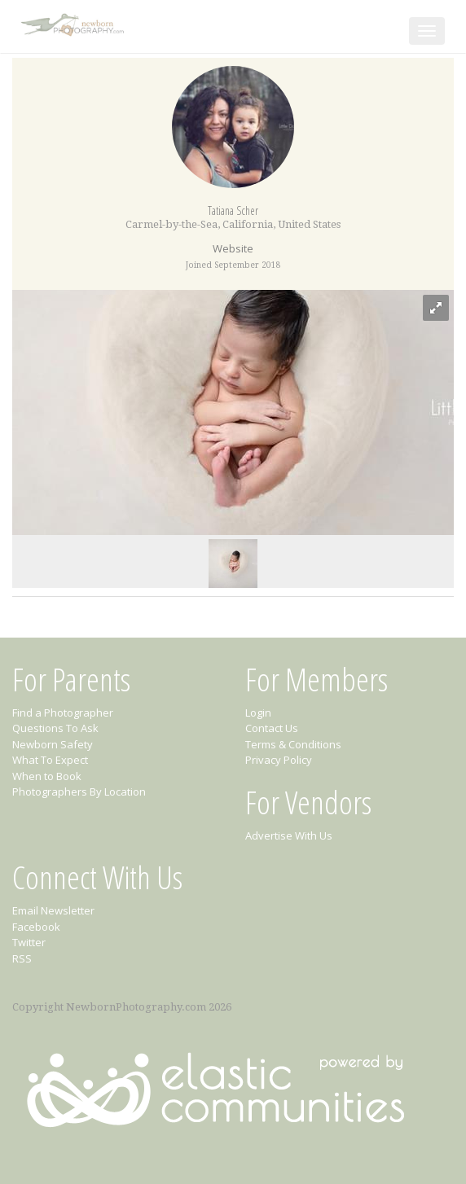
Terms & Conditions (293, 744)
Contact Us (271, 728)
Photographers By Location (79, 791)
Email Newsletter (53, 910)
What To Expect (50, 759)
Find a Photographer (62, 712)
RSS (22, 958)
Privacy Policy (278, 759)
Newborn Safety (52, 744)
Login (258, 712)
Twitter (29, 942)
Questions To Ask (55, 728)
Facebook (36, 926)
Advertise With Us (288, 835)
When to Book (46, 776)
